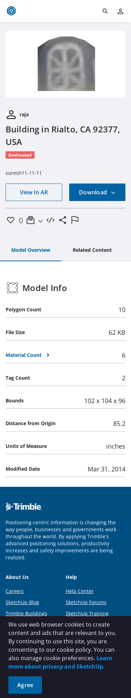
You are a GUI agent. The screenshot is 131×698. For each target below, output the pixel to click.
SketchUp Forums (86, 602)
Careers (15, 591)
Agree (25, 685)
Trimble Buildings (26, 613)
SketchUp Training (87, 613)
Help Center (80, 591)
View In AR (34, 192)
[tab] (30, 250)
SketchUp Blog (22, 602)
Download (97, 192)
